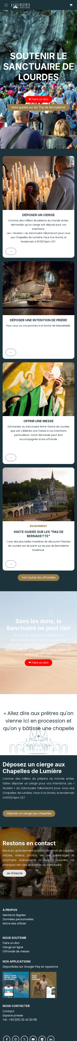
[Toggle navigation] (6, 5)
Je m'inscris (14, 873)
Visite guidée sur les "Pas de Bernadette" (38, 107)
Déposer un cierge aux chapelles (29, 813)
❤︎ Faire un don (38, 99)
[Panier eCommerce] (70, 4)
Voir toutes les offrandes (38, 577)
